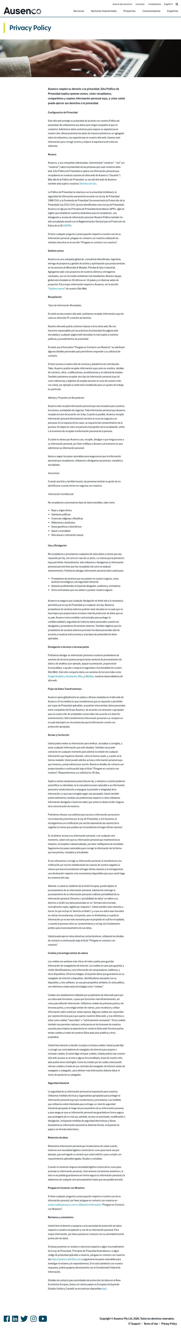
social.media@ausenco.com (62, 1204)
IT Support (134, 1323)
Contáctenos (154, 4)
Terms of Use (151, 1323)
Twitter (24, 1321)
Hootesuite (71, 676)
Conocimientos (151, 11)
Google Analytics (56, 676)
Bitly (80, 676)
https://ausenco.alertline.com (66, 1259)
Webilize (89, 676)
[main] (90, 657)
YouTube (43, 1321)
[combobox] (168, 4)
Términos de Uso (87, 183)
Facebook (7, 1321)
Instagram (33, 1321)
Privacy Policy (30, 27)
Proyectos (129, 11)
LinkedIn (15, 1321)
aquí (104, 1288)
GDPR (67, 225)
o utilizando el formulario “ (89, 1204)
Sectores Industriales (104, 11)
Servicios (78, 11)
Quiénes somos (56, 288)
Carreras (140, 4)
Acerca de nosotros (122, 4)
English (167, 4)
